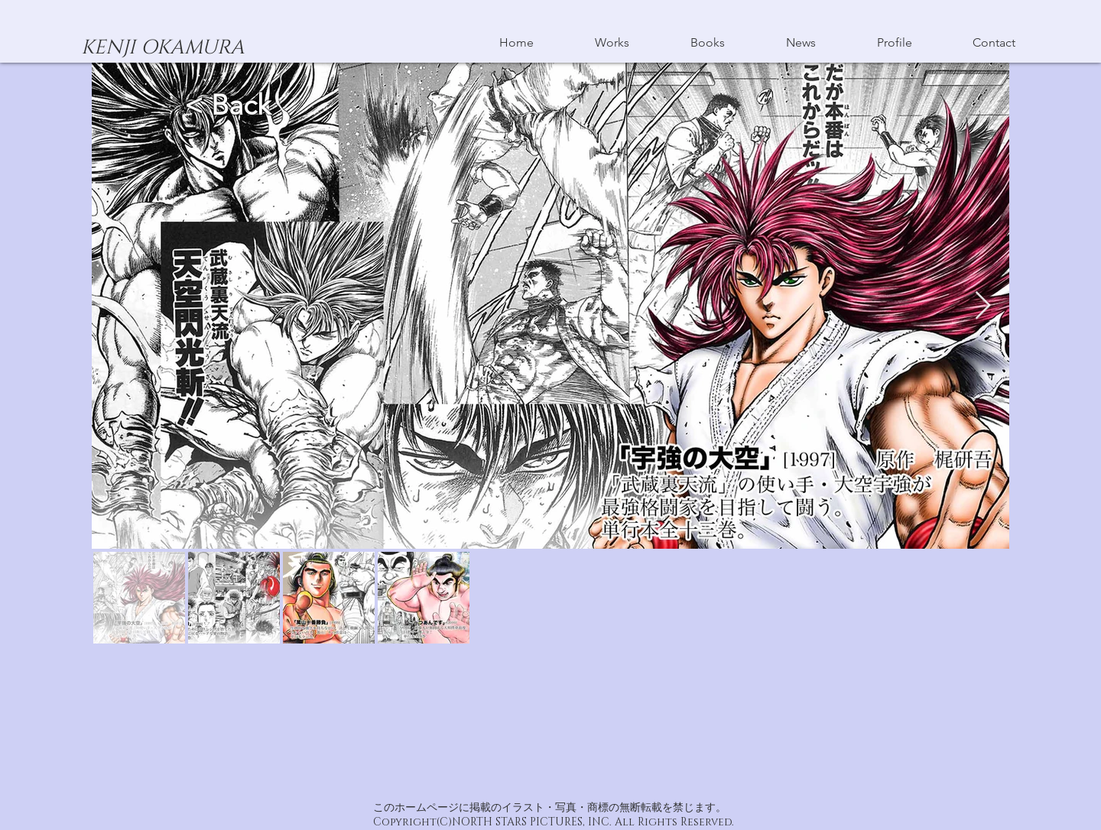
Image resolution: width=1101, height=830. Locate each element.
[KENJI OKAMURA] (162, 48)
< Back (231, 105)
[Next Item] (983, 306)
